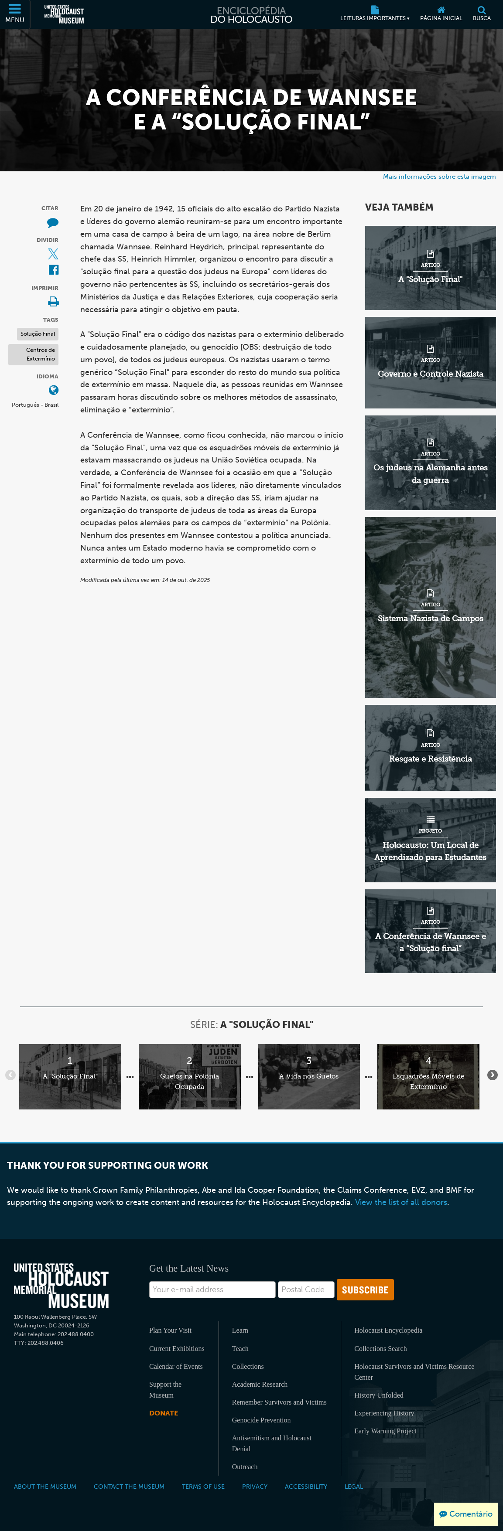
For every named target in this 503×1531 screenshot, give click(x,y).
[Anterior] (10, 1075)
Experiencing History (384, 1413)
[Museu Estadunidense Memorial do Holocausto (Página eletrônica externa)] (64, 14)
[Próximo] (492, 1075)
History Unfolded (378, 1395)
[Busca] (482, 14)
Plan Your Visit (170, 1330)
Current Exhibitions (177, 1348)
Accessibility (306, 1486)
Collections (248, 1366)
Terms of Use (203, 1486)
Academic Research (259, 1384)
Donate (163, 1413)
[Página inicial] (441, 14)
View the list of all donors (401, 1202)
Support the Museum (165, 1390)
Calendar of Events (176, 1366)
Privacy (254, 1486)
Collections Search (380, 1348)
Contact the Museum (129, 1486)
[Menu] (15, 14)
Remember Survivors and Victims (279, 1402)
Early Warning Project (385, 1431)
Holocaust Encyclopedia (388, 1330)
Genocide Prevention (261, 1420)
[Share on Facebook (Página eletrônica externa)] (53, 270)
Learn (240, 1330)
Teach (240, 1348)
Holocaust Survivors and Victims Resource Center (414, 1372)
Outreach (245, 1466)
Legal (354, 1486)
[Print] (53, 302)
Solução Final (38, 333)
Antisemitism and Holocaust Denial (271, 1443)
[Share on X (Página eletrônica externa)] (53, 254)
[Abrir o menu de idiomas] (53, 390)
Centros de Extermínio (40, 354)
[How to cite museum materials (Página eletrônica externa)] (52, 223)
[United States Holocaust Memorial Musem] (61, 1285)
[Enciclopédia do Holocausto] (251, 14)
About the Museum (45, 1486)
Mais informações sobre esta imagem (439, 176)
